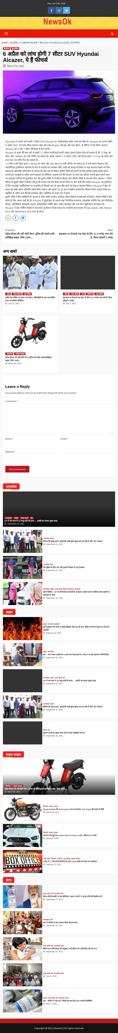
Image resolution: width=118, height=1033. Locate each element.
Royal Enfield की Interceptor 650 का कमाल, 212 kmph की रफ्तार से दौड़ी (73, 809)
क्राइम (16, 518)
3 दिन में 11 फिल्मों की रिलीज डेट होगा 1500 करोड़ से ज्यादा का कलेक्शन (70, 861)
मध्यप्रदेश (77, 589)
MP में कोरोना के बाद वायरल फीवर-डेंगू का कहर (60, 922)
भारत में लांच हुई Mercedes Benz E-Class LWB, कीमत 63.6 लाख (70, 835)
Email (64, 438)
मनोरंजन (60, 859)
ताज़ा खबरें (17, 294)
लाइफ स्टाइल (20, 354)
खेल (8, 294)
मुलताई (57, 624)
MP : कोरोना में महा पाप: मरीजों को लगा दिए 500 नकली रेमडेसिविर (67, 1001)
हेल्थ (61, 894)
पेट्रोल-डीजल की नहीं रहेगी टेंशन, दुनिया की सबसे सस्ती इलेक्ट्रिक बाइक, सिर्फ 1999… (32, 233)
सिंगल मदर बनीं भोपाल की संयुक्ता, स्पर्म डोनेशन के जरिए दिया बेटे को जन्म (70, 949)
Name (9, 438)
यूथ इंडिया (15, 48)
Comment (11, 401)
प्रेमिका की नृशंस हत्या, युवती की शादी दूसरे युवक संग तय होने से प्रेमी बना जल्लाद (72, 541)
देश (83, 294)
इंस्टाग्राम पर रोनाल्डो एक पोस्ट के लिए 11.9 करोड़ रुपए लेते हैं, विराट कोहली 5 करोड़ (86, 233)
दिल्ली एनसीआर (68, 589)
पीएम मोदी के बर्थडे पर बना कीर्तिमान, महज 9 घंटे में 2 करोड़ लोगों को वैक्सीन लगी (72, 896)
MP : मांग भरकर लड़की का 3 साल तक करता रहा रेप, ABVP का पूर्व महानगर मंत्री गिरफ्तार (76, 654)
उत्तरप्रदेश (8, 518)
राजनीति (57, 894)
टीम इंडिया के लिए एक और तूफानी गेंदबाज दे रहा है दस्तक (64, 567)
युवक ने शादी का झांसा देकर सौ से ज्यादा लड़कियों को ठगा (64, 733)
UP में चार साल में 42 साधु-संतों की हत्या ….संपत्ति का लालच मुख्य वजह (30, 521)
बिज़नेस (6, 48)
